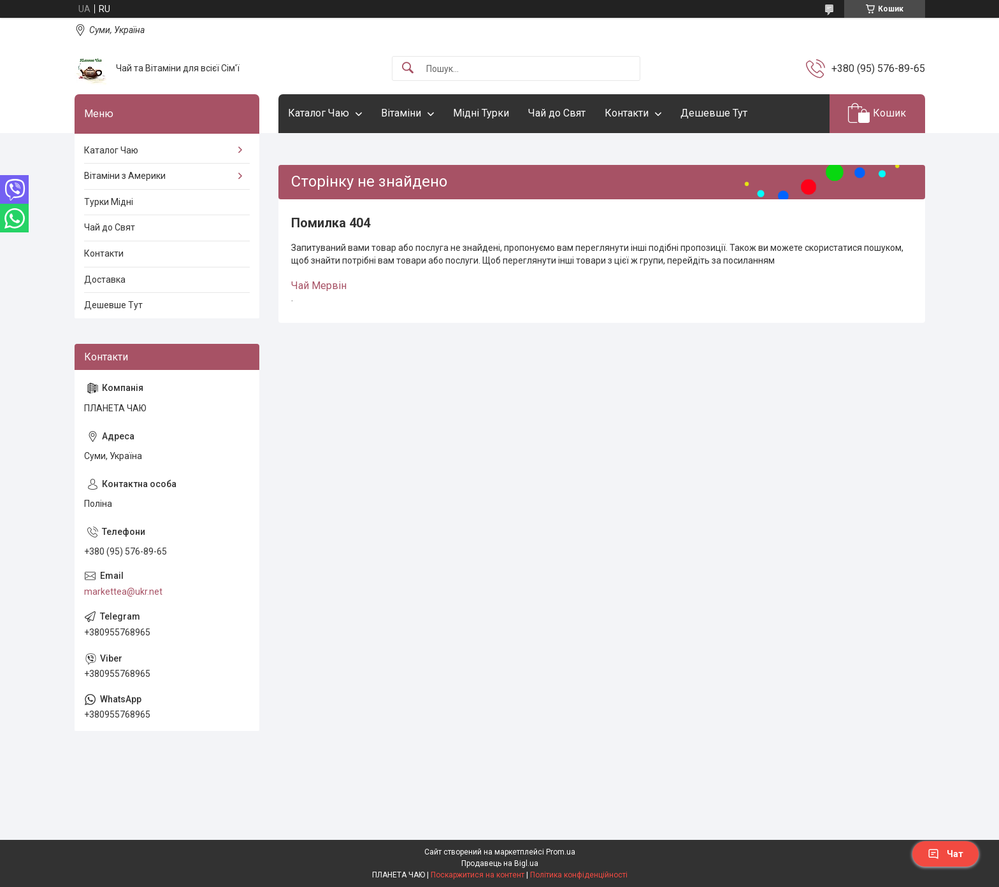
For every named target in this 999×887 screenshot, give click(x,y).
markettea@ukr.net (123, 591)
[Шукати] (408, 68)
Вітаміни (401, 113)
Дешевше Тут (713, 113)
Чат (945, 854)
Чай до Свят (557, 113)
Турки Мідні (108, 202)
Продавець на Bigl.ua (499, 863)
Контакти (627, 113)
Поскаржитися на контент (477, 874)
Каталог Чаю (318, 113)
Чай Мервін (319, 286)
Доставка (105, 279)
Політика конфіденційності (579, 874)
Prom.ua (560, 852)
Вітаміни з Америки (125, 176)
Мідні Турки (481, 113)
